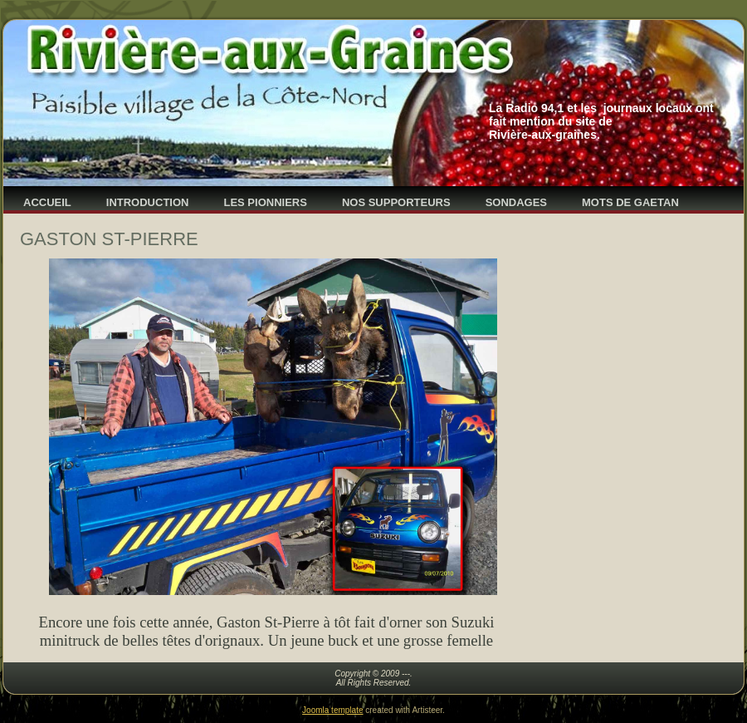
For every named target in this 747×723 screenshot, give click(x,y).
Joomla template (332, 710)
